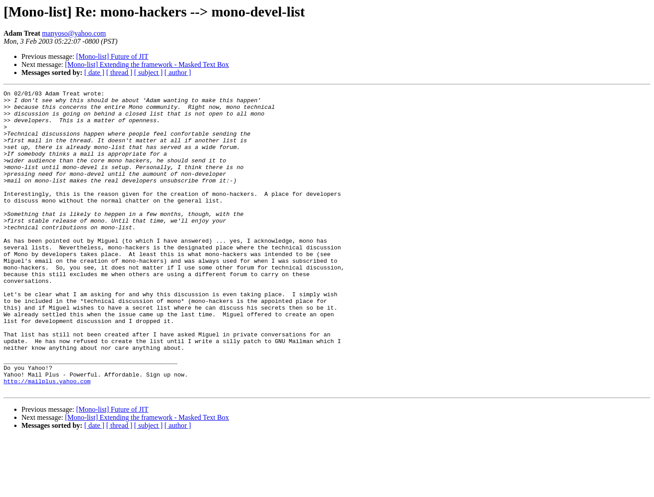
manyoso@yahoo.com (74, 33)
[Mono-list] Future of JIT (112, 56)
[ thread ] (119, 72)
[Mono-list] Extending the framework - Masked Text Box (147, 64)
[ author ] (178, 72)
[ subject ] (148, 72)
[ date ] (94, 72)
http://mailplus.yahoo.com (47, 440)
